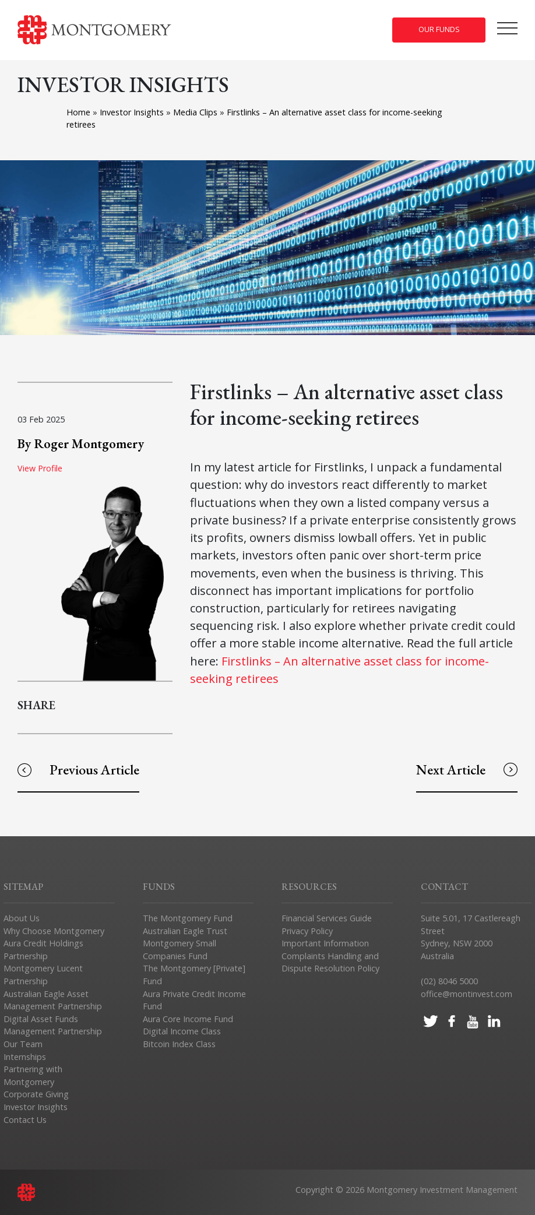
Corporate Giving (36, 1094)
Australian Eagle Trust (185, 930)
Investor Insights (133, 112)
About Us (21, 918)
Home (78, 112)
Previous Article (78, 769)
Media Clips (196, 112)
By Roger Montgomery (80, 443)
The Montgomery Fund (188, 918)
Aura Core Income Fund (188, 1018)
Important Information (325, 943)
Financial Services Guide (326, 918)
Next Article (467, 769)
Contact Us (25, 1119)
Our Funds (439, 29)
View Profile (39, 468)
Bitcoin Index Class (179, 1044)
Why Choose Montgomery (53, 930)
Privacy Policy (307, 930)
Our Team (23, 1044)
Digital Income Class (182, 1031)
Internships (24, 1056)
